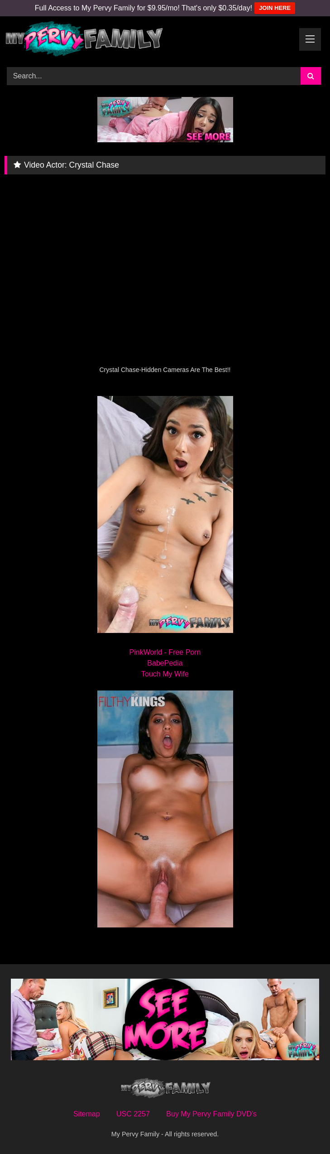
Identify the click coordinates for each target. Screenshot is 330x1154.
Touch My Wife (165, 674)
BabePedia (164, 663)
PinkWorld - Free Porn (165, 652)
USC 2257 (133, 1114)
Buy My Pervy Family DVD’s (211, 1114)
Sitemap (86, 1114)
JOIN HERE (275, 8)
